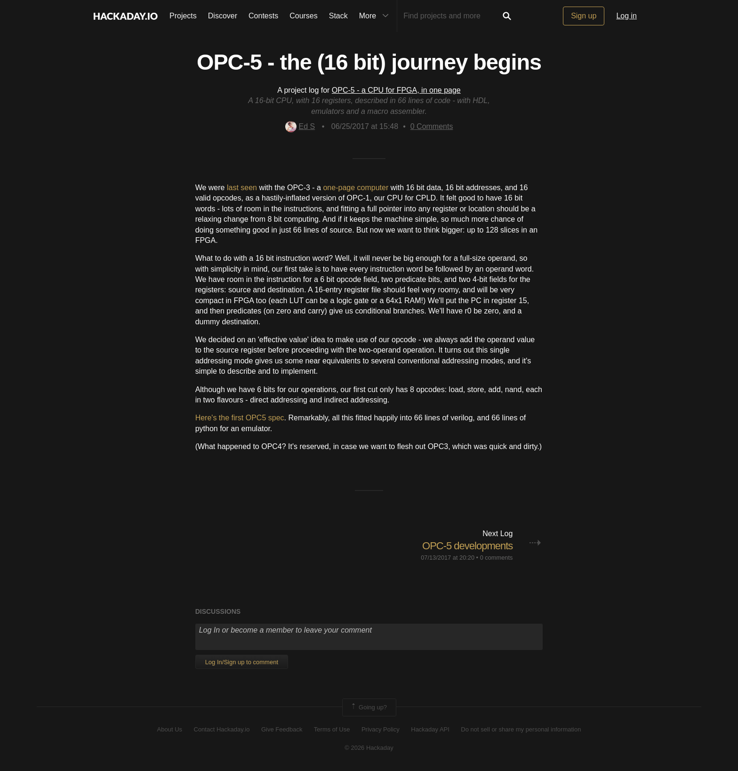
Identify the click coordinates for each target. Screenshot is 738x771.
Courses (303, 16)
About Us (169, 729)
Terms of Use (332, 729)
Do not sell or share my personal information (521, 729)
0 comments (496, 557)
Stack (338, 16)
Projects (183, 16)
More (376, 16)
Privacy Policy (380, 729)
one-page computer (355, 188)
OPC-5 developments (467, 546)
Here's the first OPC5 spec (239, 418)
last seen (242, 188)
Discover (222, 16)
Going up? (368, 707)
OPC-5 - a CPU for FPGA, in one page (396, 90)
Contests (263, 16)
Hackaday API (430, 729)
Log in (626, 16)
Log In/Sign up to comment (241, 662)
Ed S (300, 126)
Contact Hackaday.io (222, 729)
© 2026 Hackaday (369, 747)
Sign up (583, 16)
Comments (431, 126)
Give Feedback (281, 729)
